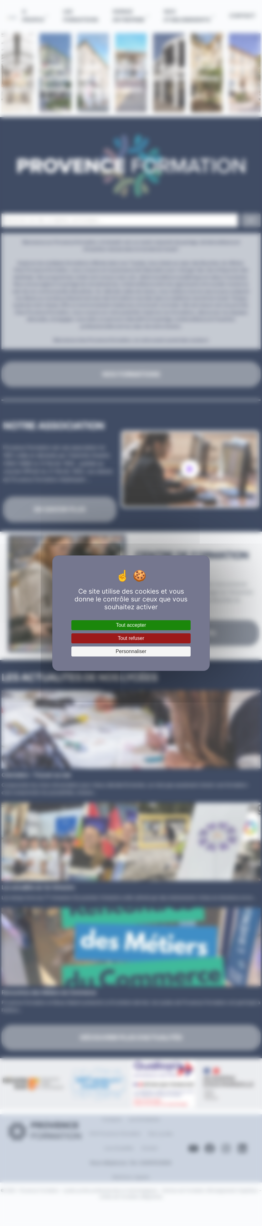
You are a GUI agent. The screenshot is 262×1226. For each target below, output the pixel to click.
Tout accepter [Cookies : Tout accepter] (131, 625)
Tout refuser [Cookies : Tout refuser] (131, 638)
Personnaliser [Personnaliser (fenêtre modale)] (131, 651)
